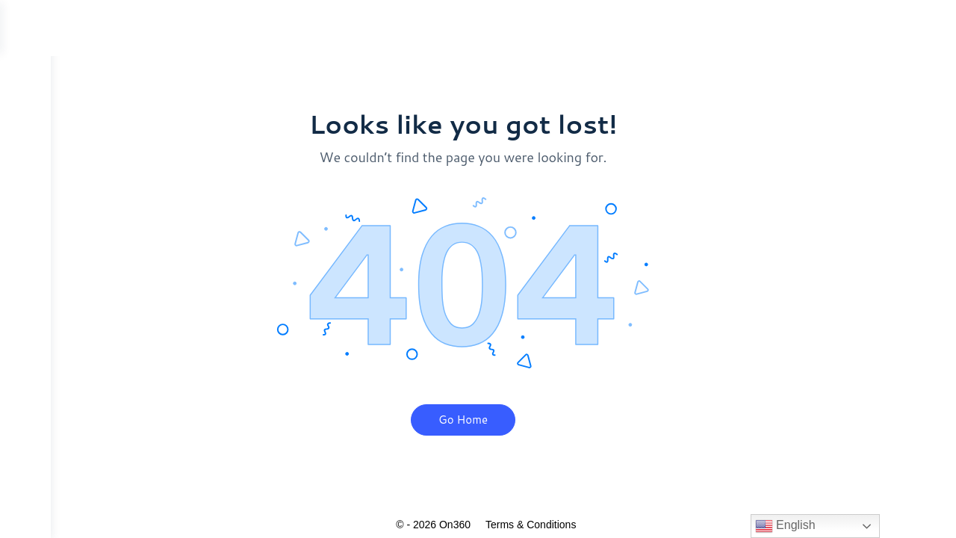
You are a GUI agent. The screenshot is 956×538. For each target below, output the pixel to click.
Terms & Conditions (556, 525)
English (785, 526)
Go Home (488, 419)
